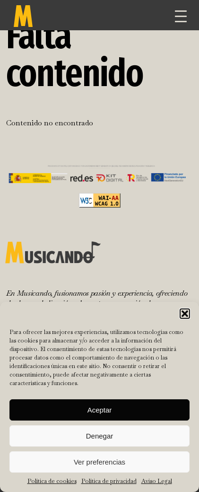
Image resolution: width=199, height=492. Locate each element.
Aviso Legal (156, 481)
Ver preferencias (99, 462)
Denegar (99, 436)
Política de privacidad (109, 481)
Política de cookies (52, 481)
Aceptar (99, 410)
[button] (185, 313)
